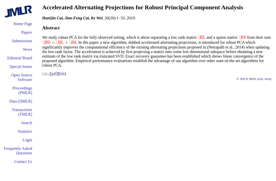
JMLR (244, 79)
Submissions (22, 41)
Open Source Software (21, 77)
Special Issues (21, 66)
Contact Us (23, 161)
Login (27, 140)
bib (62, 74)
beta (267, 79)
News (27, 49)
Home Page (23, 24)
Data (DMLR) (20, 101)
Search (26, 123)
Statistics (25, 131)
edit (260, 79)
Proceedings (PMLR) (22, 90)
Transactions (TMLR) (22, 112)
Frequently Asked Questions (18, 150)
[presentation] (201, 37)
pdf (54, 74)
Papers (26, 32)
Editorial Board (19, 58)
